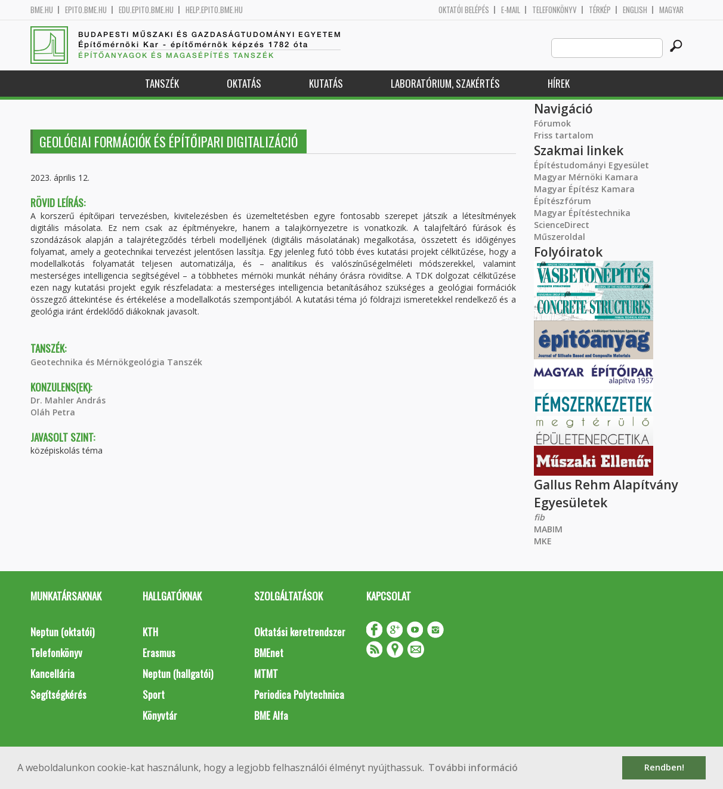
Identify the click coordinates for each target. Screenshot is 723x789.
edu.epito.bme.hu (146, 10)
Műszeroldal (559, 236)
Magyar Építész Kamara (584, 189)
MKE (543, 541)
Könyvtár (160, 715)
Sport (154, 694)
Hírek (559, 83)
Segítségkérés (58, 694)
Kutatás (326, 83)
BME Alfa (271, 715)
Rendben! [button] (664, 767)
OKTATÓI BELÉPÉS (463, 10)
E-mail (510, 10)
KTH (150, 631)
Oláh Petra (52, 412)
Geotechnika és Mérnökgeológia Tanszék (116, 362)
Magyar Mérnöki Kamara (586, 177)
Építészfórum (562, 201)
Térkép (600, 10)
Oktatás (244, 83)
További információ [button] (473, 767)
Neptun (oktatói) (62, 631)
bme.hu (41, 10)
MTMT (266, 673)
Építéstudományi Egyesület (591, 165)
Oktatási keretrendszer (299, 631)
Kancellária (52, 673)
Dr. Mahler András (68, 400)
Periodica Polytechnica (299, 694)
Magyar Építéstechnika (582, 212)
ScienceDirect (561, 224)
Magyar (671, 10)
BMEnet (268, 652)
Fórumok (552, 123)
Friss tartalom (564, 135)
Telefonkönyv (554, 10)
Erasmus (159, 652)
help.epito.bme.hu (214, 10)
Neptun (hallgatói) (178, 673)
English (635, 10)
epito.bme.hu (86, 10)
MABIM (548, 529)
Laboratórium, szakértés (445, 83)
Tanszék (162, 83)
